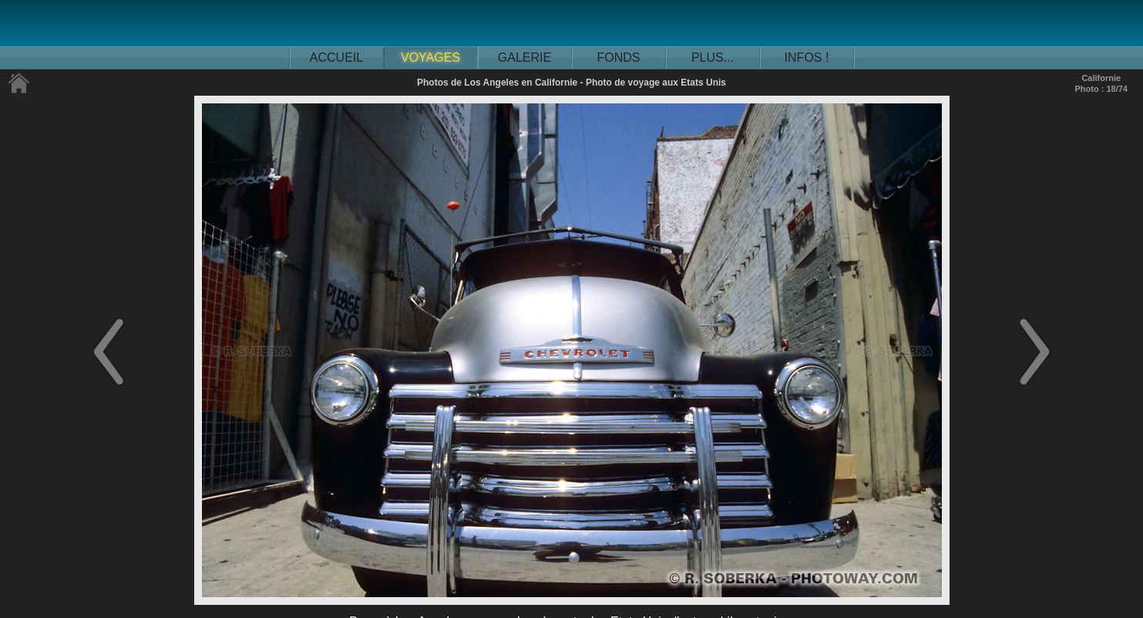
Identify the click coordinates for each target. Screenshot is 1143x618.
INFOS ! (807, 57)
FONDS (618, 57)
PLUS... (712, 57)
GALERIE (524, 57)
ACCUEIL (336, 57)
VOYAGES (430, 57)
